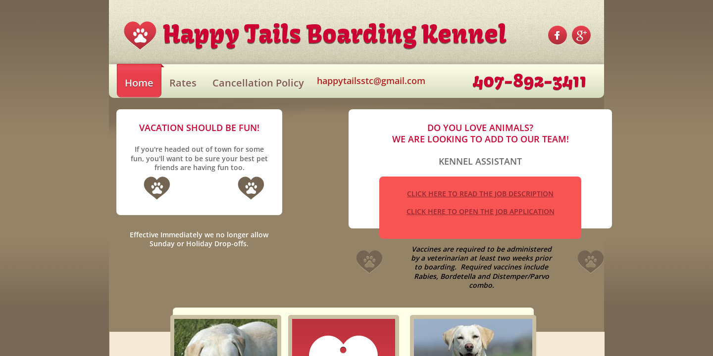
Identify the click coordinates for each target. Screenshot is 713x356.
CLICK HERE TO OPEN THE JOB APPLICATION (481, 211)
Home (139, 82)
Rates (183, 82)
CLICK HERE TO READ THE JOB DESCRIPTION (480, 193)
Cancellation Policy (258, 82)
